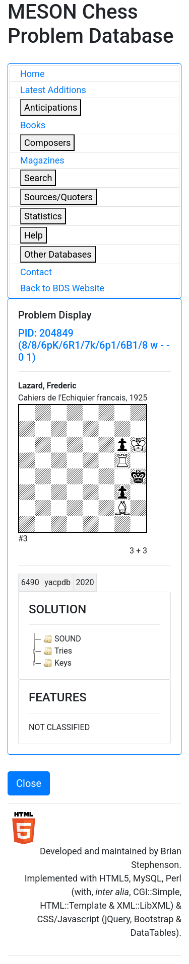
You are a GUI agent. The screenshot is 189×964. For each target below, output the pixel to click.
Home (32, 73)
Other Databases (58, 254)
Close (28, 783)
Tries (56, 651)
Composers (47, 142)
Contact (36, 272)
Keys (56, 663)
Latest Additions (53, 90)
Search (38, 178)
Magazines (42, 160)
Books (32, 125)
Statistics (43, 216)
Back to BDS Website (62, 288)
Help (33, 235)
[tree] (94, 651)
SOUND (61, 639)
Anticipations (50, 107)
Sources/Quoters (58, 197)
